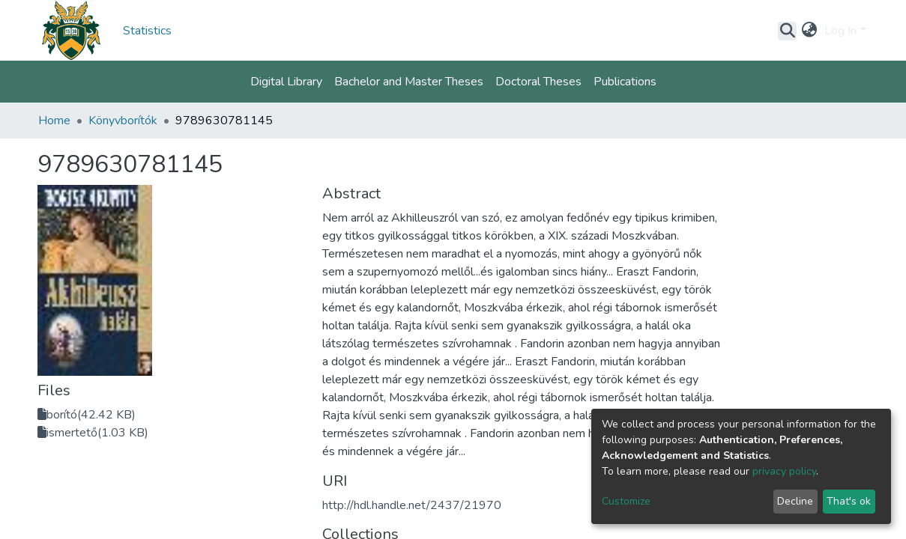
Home (54, 120)
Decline (795, 501)
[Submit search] (787, 31)
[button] (809, 31)
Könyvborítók (122, 120)
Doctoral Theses (538, 81)
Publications (625, 81)
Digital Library (286, 81)
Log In (840, 30)
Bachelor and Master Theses (408, 81)
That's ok (849, 501)
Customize (626, 501)
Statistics (147, 30)
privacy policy (784, 471)
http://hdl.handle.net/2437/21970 (411, 505)
